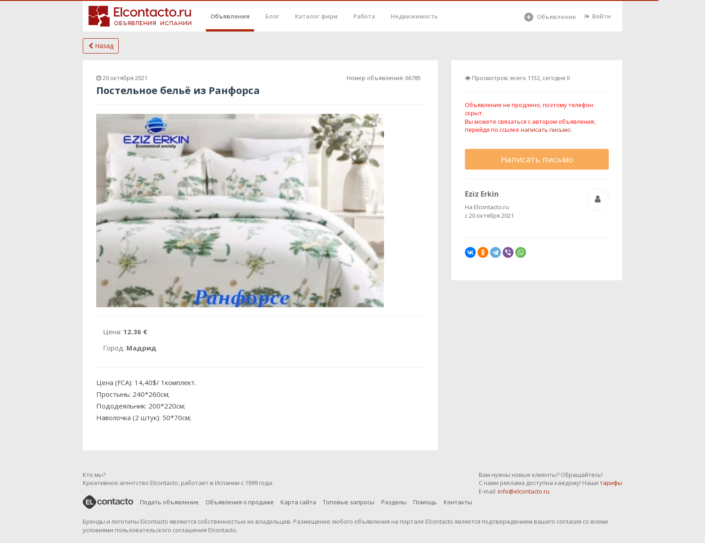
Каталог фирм (316, 16)
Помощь (425, 502)
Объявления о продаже (239, 502)
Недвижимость (414, 16)
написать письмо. (546, 130)
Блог (272, 16)
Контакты (458, 502)
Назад (101, 45)
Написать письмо (537, 159)
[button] (376, 122)
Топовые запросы (349, 502)
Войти (597, 16)
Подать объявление (169, 502)
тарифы (611, 483)
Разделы (393, 502)
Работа (364, 16)
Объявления (230, 16)
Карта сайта (298, 502)
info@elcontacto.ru (523, 491)
